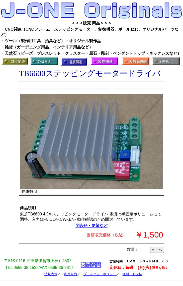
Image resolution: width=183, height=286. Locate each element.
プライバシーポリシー (99, 274)
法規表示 (50, 274)
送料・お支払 (132, 274)
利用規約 (70, 274)
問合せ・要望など (91, 225)
